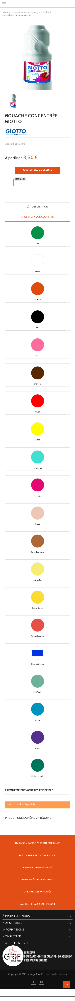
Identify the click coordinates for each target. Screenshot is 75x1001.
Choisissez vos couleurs (37, 217)
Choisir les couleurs (37, 170)
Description (39, 207)
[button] (37, 232)
